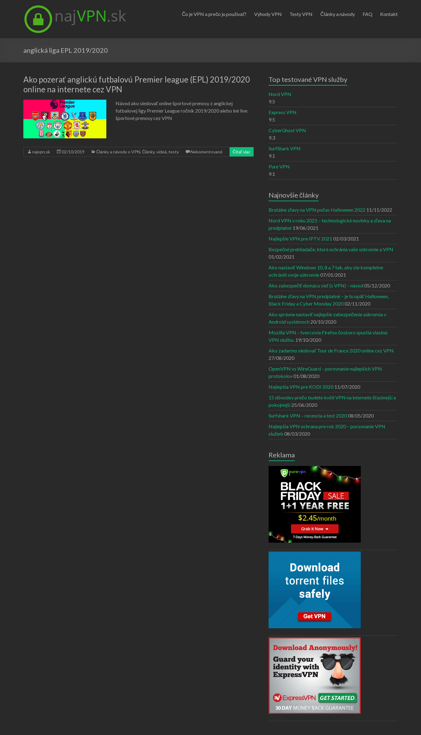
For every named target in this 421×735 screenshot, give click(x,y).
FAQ (367, 14)
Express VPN (283, 112)
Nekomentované (206, 151)
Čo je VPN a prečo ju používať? (214, 14)
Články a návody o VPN (118, 151)
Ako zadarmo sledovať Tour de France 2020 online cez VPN (331, 350)
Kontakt (389, 14)
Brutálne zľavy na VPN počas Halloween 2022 (317, 210)
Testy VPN (301, 14)
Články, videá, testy (160, 151)
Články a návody (337, 14)
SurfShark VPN (285, 148)
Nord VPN (280, 94)
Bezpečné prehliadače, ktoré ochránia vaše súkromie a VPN (331, 249)
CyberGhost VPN (287, 130)
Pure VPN (279, 166)
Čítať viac (241, 151)
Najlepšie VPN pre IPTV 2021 (300, 238)
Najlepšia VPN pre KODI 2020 (301, 387)
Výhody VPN (268, 14)
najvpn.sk (41, 151)
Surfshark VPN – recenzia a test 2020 (308, 415)
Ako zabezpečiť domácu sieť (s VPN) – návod (316, 285)
